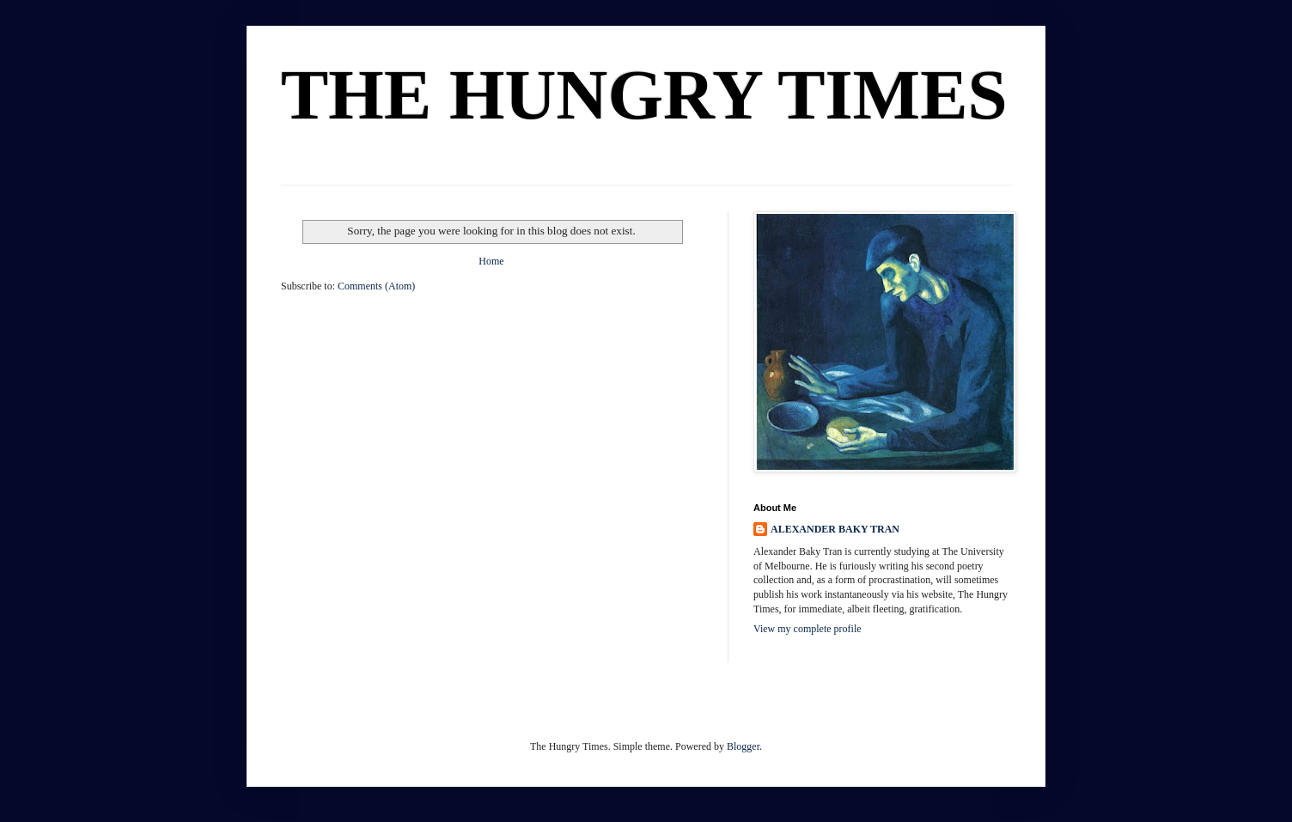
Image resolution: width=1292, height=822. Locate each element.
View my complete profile (807, 629)
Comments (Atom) (376, 286)
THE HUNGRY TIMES (644, 94)
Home (490, 261)
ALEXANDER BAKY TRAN (835, 529)
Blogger (743, 746)
